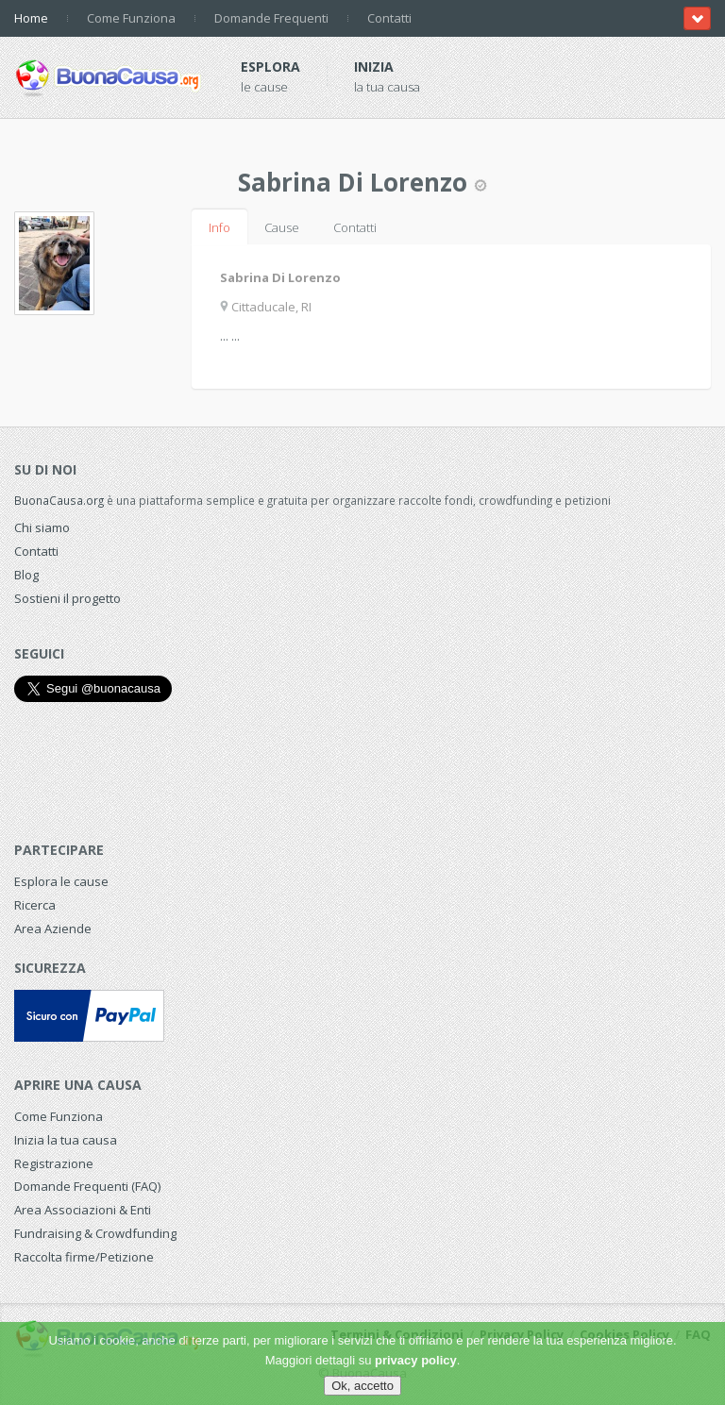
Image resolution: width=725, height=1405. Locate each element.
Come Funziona (131, 17)
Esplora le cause (61, 881)
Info (219, 227)
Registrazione (53, 1163)
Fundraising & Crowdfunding (95, 1233)
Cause (281, 227)
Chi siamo (42, 527)
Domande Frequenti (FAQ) (87, 1186)
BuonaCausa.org (59, 500)
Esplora (270, 66)
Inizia (374, 66)
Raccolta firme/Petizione (84, 1256)
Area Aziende (53, 928)
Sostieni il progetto (67, 598)
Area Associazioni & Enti (82, 1209)
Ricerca (35, 904)
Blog (26, 574)
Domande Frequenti (271, 17)
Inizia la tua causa (65, 1139)
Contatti (389, 17)
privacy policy (416, 1360)
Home (31, 17)
